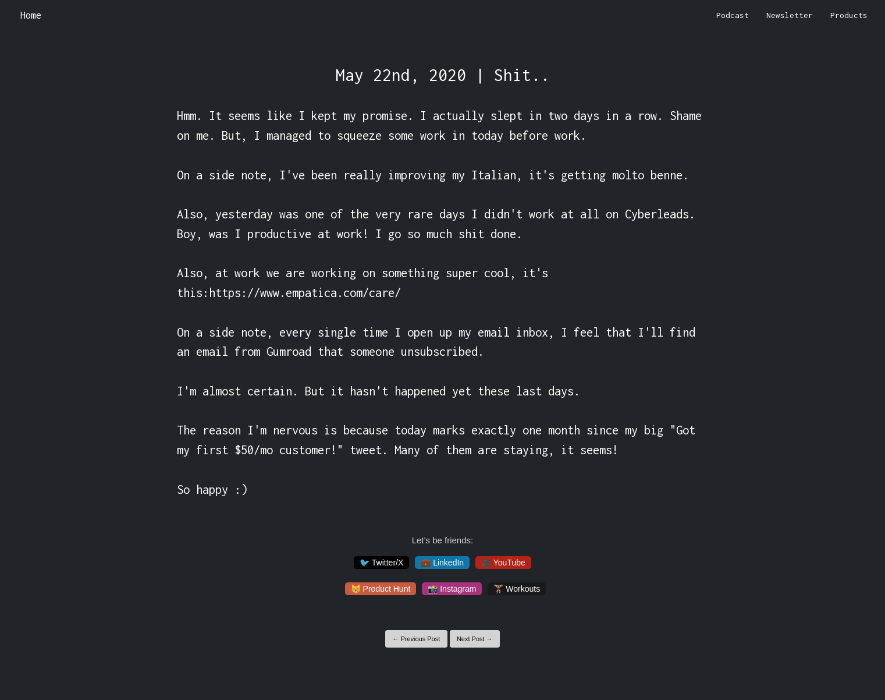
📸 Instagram (452, 588)
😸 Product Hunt (381, 588)
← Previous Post (416, 638)
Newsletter (789, 15)
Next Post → (475, 638)
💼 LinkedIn (442, 562)
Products (849, 15)
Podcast (732, 15)
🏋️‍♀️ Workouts (516, 588)
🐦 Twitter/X (381, 562)
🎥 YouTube (503, 562)
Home (30, 15)
